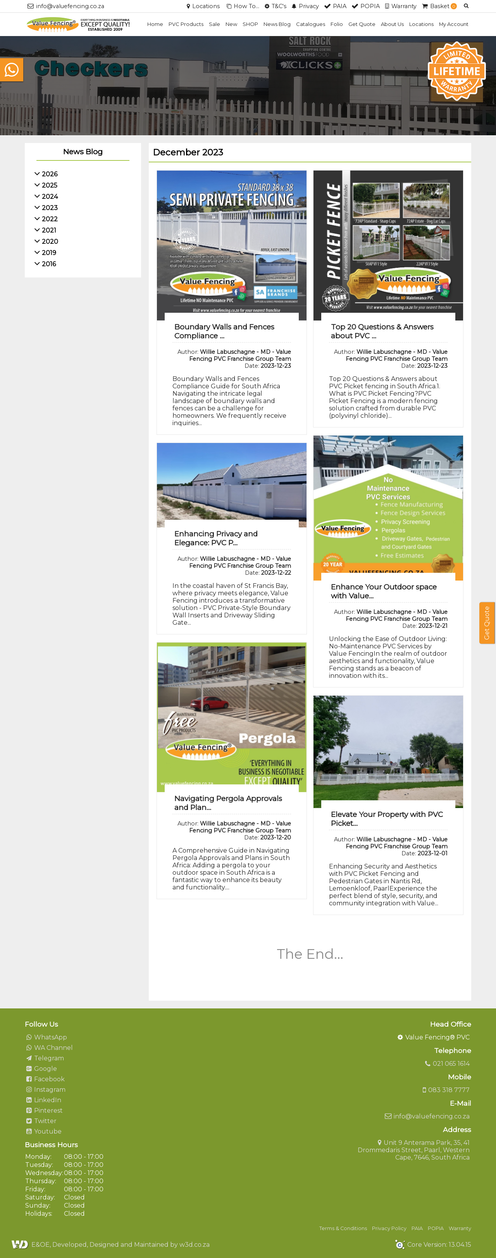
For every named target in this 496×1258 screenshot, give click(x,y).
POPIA (436, 1228)
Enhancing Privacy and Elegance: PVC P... (216, 538)
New (231, 24)
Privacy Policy (389, 1228)
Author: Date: (234, 358)
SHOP (250, 24)
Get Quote (361, 24)
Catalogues (310, 24)
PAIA (417, 1228)
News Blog (277, 24)
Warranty (460, 1228)
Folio (337, 24)
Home (155, 24)
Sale (214, 24)
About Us (392, 24)
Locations (421, 24)
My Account (453, 24)
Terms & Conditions (343, 1228)
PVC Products (186, 24)
